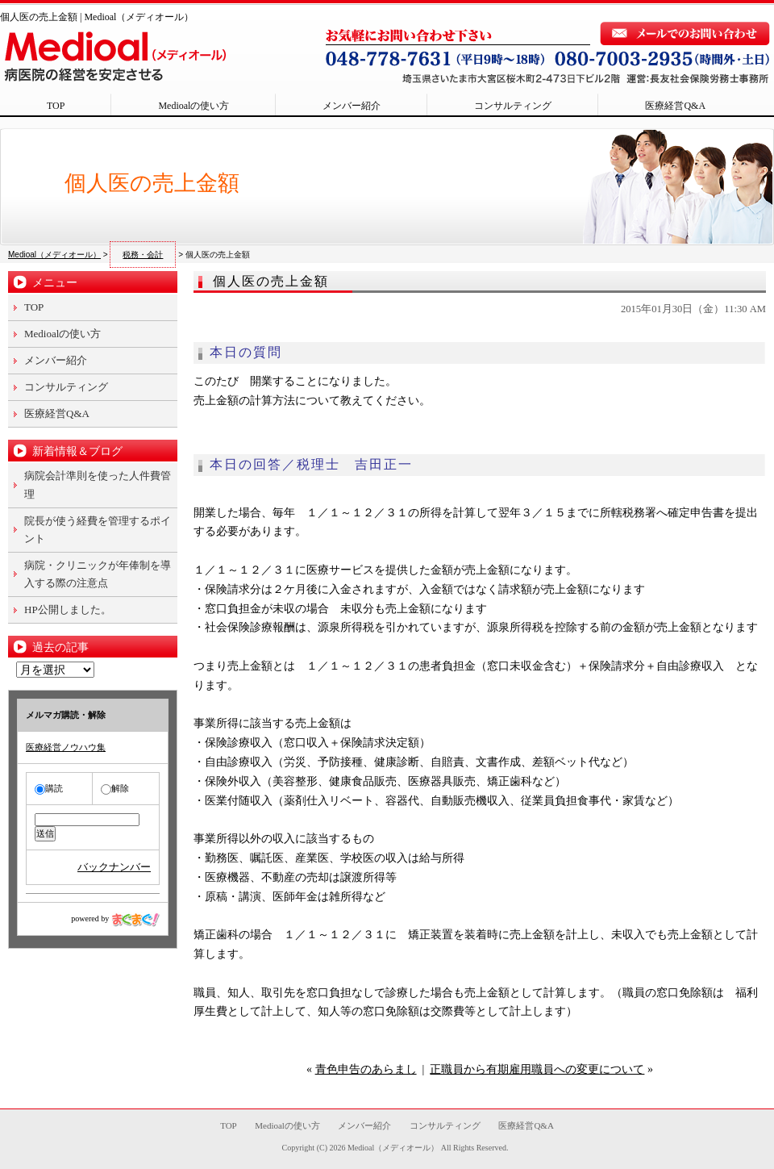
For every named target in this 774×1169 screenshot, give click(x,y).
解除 (115, 788)
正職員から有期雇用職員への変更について (537, 1069)
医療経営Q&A (675, 105)
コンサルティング (512, 105)
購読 (49, 788)
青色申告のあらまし (366, 1069)
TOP (55, 105)
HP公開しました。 (67, 609)
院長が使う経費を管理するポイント (97, 530)
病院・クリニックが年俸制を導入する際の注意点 (97, 574)
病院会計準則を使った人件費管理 (97, 484)
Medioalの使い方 (193, 105)
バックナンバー (114, 867)
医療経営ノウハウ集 (66, 747)
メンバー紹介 (351, 105)
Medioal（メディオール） (393, 1147)
